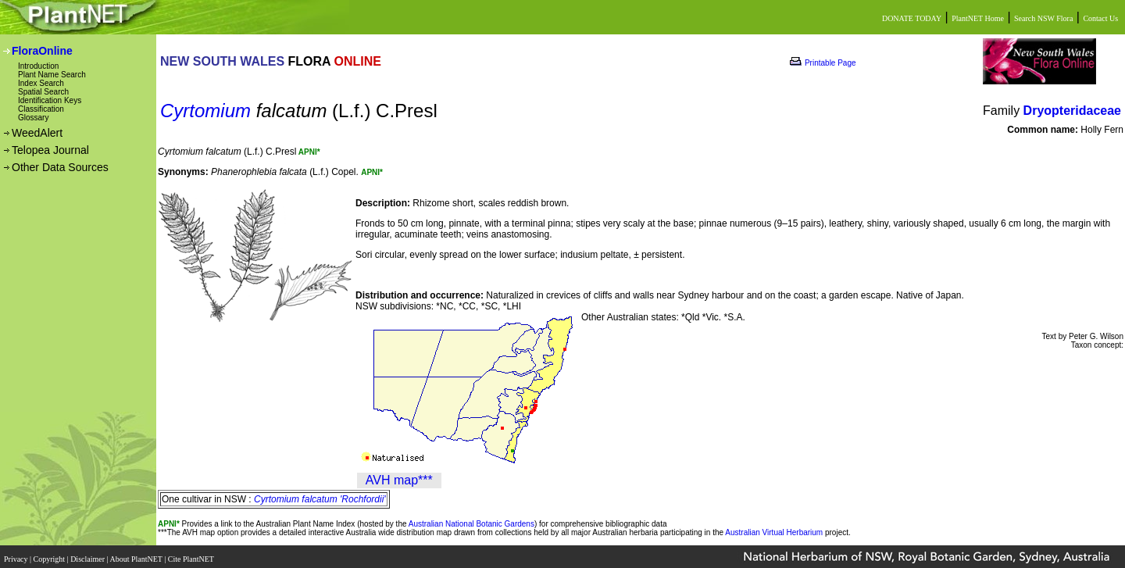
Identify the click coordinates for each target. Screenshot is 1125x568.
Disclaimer (88, 554)
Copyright (50, 554)
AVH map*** (399, 480)
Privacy (17, 554)
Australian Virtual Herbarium (774, 532)
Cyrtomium (205, 110)
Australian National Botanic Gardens (471, 524)
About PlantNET (136, 554)
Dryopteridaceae (1072, 110)
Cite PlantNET (192, 554)
